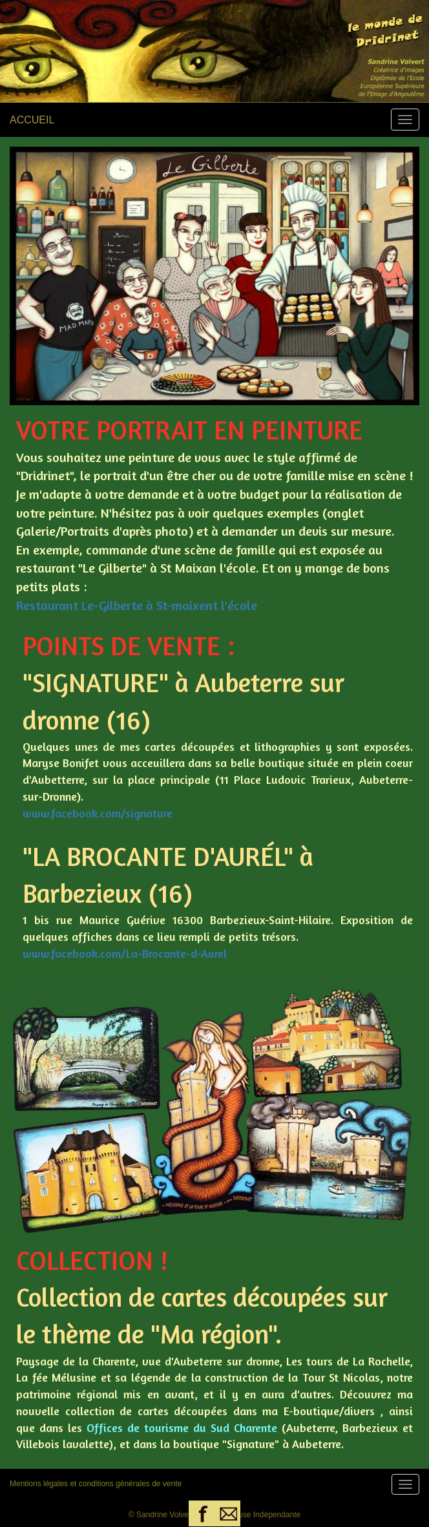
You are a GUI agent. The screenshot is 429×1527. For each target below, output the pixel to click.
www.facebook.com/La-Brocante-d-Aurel (125, 953)
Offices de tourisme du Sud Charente (182, 1427)
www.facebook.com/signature (98, 813)
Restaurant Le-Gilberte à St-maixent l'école (136, 605)
